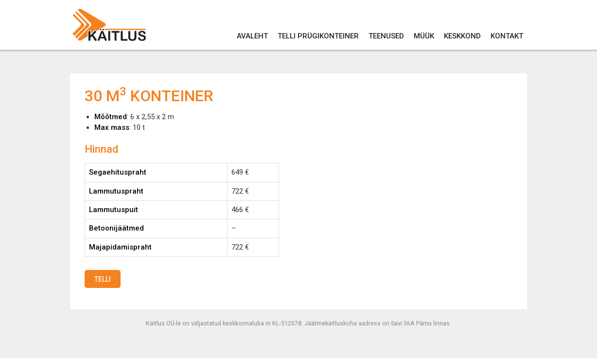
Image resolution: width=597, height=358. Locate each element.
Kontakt (507, 36)
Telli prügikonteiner (318, 36)
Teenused (386, 36)
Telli (102, 279)
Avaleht (252, 36)
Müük (424, 36)
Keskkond (462, 36)
